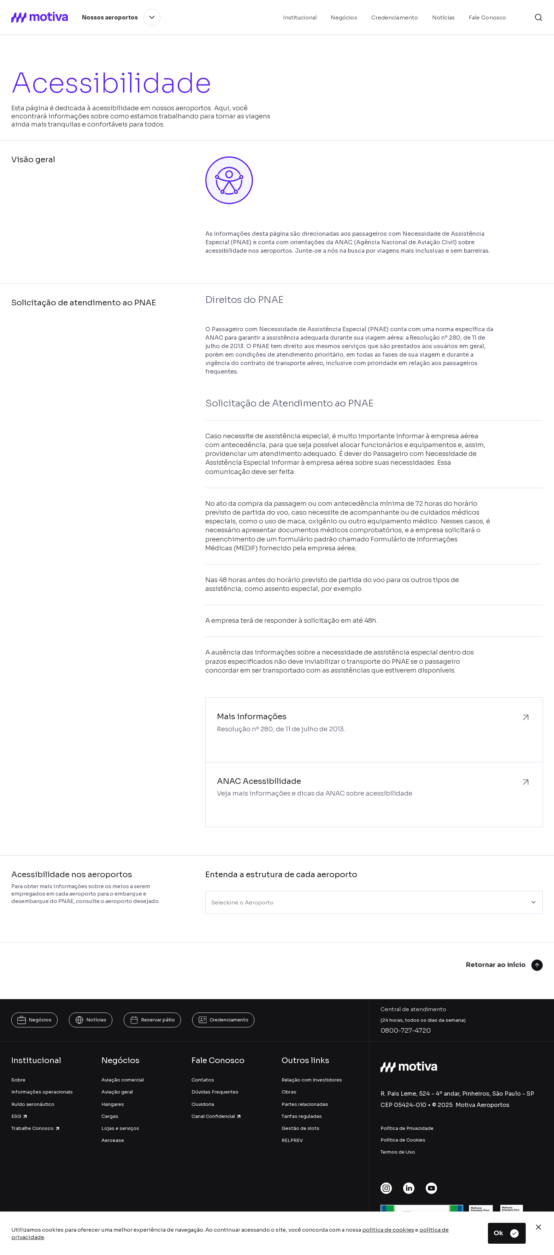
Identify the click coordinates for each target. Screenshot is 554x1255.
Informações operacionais (42, 1092)
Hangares (112, 1104)
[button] (538, 17)
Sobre (18, 1080)
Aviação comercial (122, 1080)
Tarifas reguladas (302, 1116)
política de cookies (388, 1229)
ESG (19, 1116)
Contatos (202, 1080)
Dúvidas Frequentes (214, 1092)
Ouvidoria (202, 1104)
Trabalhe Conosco (35, 1128)
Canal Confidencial (216, 1116)
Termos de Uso (398, 1152)
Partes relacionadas (305, 1104)
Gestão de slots (300, 1128)
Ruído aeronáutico (32, 1104)
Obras (289, 1092)
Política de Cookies (403, 1140)
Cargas (109, 1116)
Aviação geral (117, 1092)
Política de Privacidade (407, 1128)
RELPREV (292, 1140)
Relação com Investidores (312, 1080)
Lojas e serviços (120, 1128)
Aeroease (112, 1140)
